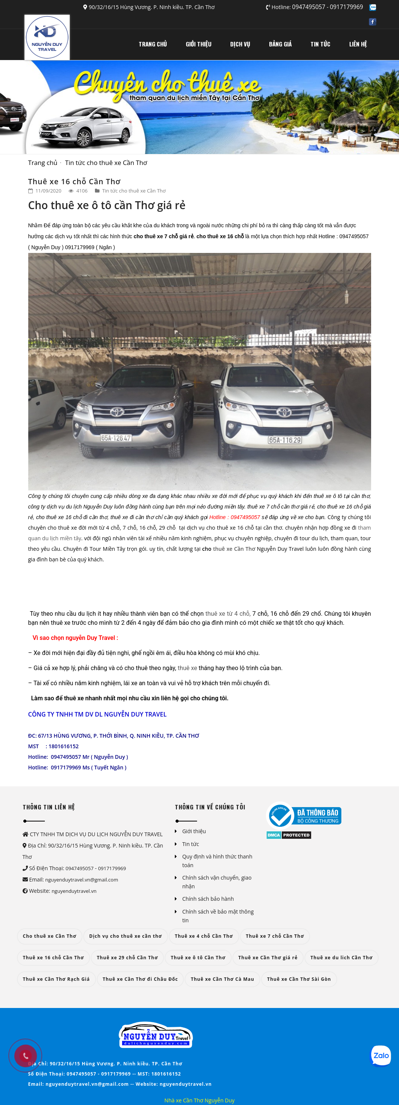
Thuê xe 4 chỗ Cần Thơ (204, 936)
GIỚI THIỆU (198, 44)
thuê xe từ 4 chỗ (227, 613)
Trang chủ (43, 162)
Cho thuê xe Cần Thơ (49, 936)
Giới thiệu (194, 831)
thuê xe (187, 668)
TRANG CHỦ (153, 44)
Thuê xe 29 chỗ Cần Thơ (127, 957)
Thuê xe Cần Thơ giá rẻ (268, 957)
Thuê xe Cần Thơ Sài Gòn (299, 979)
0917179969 (346, 7)
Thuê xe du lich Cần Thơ (341, 957)
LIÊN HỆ (358, 44)
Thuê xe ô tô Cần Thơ (198, 957)
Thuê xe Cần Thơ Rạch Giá (56, 979)
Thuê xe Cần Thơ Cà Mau (222, 979)
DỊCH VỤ (240, 44)
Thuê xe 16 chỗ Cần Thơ (53, 957)
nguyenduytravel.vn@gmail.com (81, 879)
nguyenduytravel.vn (74, 891)
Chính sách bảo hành (208, 898)
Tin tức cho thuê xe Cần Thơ (106, 162)
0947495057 (309, 7)
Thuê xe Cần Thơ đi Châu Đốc (140, 979)
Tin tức (190, 844)
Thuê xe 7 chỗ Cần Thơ (275, 936)
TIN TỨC (320, 44)
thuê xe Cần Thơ (234, 548)
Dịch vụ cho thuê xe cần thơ (125, 936)
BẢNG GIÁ (280, 44)
